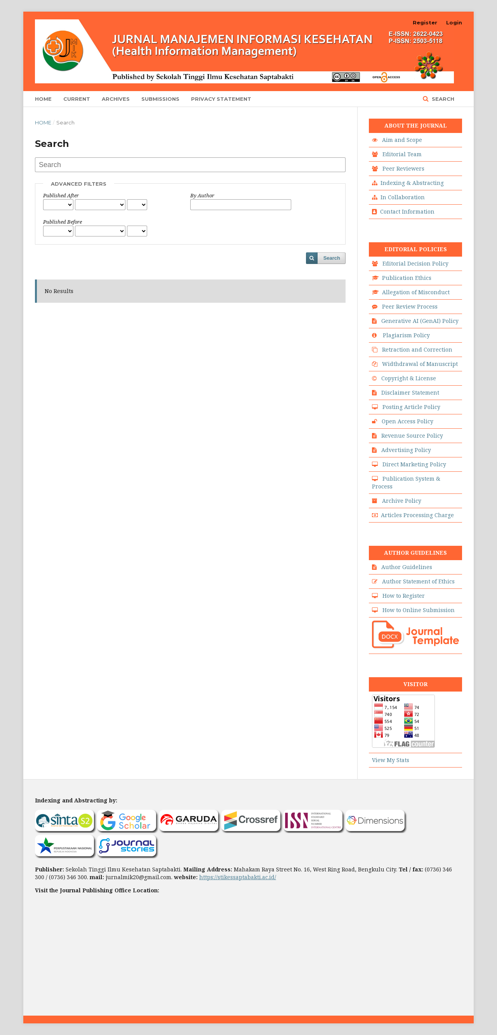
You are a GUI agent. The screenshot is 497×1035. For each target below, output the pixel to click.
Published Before (62, 221)
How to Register (403, 595)
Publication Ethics (406, 277)
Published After (61, 195)
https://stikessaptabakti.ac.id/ (237, 877)
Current (76, 99)
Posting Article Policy (411, 407)
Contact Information (407, 211)
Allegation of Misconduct (416, 292)
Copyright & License (408, 378)
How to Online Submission (418, 610)
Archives (116, 99)
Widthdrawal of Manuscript (420, 363)
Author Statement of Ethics (418, 581)
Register (425, 22)
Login (454, 22)
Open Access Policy (407, 421)
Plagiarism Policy (406, 335)
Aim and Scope (402, 139)
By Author (202, 195)
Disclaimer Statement (410, 392)
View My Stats (390, 760)
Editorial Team (402, 154)
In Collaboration (403, 197)
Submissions (160, 99)
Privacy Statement (221, 99)
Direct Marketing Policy (414, 464)
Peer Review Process (410, 306)
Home (43, 99)
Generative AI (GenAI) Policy (420, 320)
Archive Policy (401, 500)
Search (442, 99)
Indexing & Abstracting (412, 182)
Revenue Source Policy (412, 435)
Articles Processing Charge (417, 515)
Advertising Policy (406, 450)
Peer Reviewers (403, 168)
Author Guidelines (406, 567)
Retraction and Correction (417, 349)
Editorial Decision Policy (415, 263)
